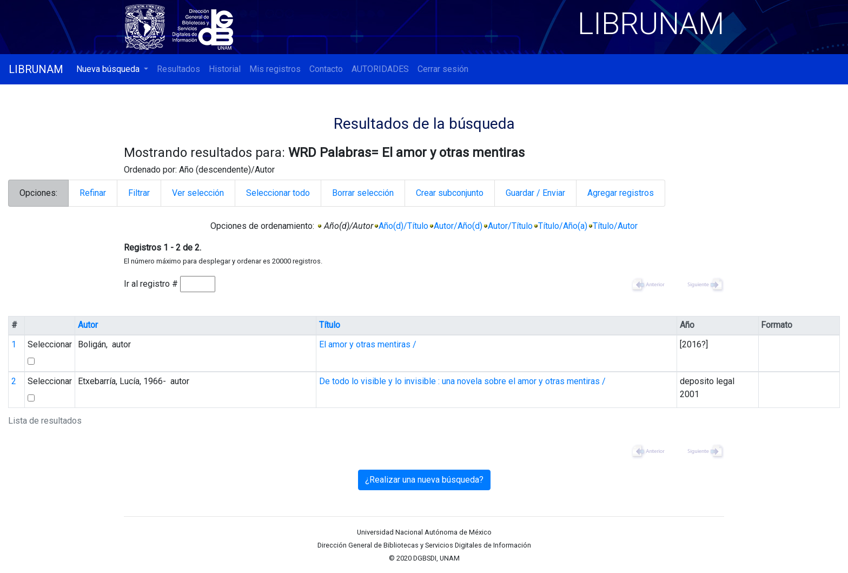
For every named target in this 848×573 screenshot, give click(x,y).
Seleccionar (50, 344)
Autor (88, 325)
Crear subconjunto (449, 193)
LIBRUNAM (36, 69)
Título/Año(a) (562, 226)
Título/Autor (615, 226)
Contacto (326, 69)
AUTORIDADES (380, 69)
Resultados (178, 69)
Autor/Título (510, 226)
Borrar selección (363, 193)
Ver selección (198, 193)
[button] (112, 69)
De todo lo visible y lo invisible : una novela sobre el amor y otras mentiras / (462, 381)
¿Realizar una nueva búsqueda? (424, 480)
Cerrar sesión (443, 69)
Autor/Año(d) (458, 226)
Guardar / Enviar (535, 193)
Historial (225, 69)
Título (329, 325)
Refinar (93, 193)
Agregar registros (620, 193)
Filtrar (139, 193)
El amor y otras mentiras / (367, 344)
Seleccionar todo (278, 193)
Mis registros (275, 69)
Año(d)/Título (403, 226)
